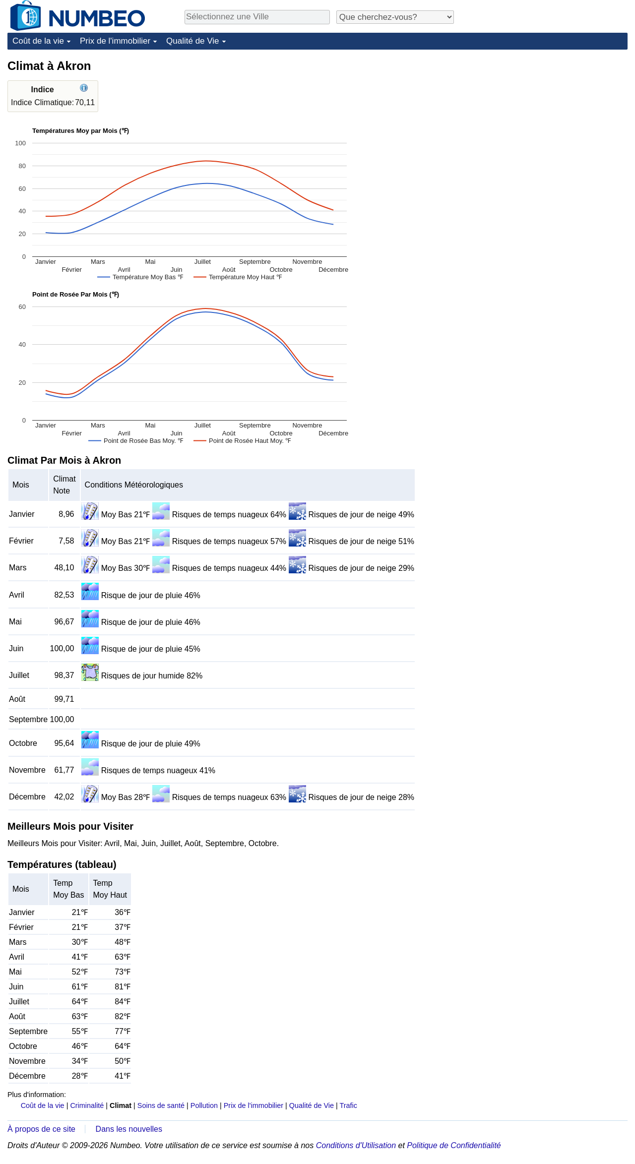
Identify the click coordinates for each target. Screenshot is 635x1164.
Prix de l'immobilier (115, 41)
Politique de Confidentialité (454, 1145)
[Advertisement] (553, 120)
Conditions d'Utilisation (356, 1145)
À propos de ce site (41, 1129)
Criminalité (87, 1105)
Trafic (348, 1105)
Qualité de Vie (192, 41)
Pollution (204, 1105)
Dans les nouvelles (129, 1129)
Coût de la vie (38, 41)
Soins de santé (161, 1105)
